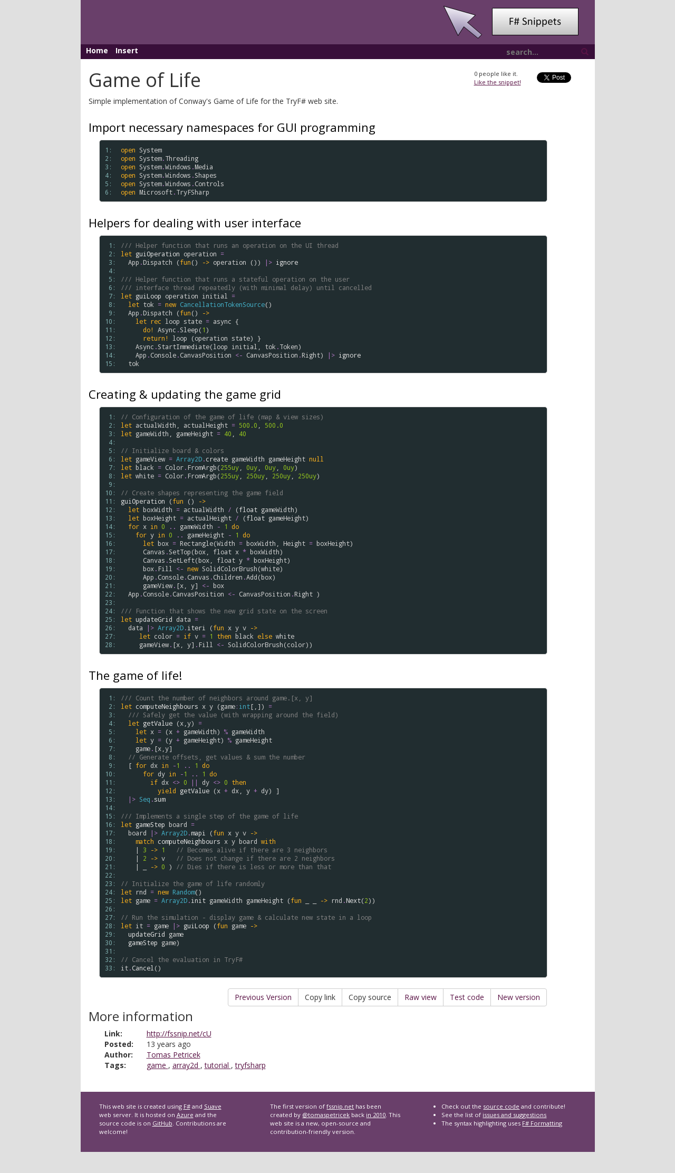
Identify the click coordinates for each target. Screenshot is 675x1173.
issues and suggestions (514, 1115)
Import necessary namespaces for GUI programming (232, 127)
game (157, 1065)
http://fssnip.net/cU (179, 1033)
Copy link (320, 997)
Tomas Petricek (173, 1055)
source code (501, 1106)
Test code (467, 997)
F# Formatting (542, 1123)
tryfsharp (250, 1065)
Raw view (420, 997)
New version (518, 997)
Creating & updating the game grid (185, 394)
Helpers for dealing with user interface (195, 222)
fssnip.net (340, 1106)
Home (97, 50)
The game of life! (135, 675)
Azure (185, 1115)
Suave (212, 1106)
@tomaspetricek (326, 1115)
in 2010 (375, 1115)
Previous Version (263, 997)
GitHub (162, 1123)
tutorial (218, 1065)
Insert (126, 50)
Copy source (370, 997)
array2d (186, 1065)
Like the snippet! (497, 82)
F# (187, 1106)
